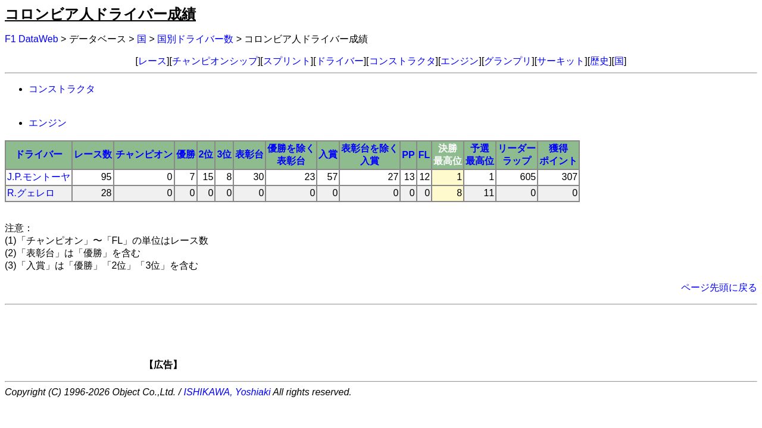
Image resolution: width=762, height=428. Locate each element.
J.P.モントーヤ (38, 177)
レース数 (93, 154)
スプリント (287, 61)
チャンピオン (144, 154)
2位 (206, 154)
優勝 (185, 154)
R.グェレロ (31, 193)
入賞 (328, 154)
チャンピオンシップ (215, 61)
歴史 (599, 61)
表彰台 (249, 154)
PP (408, 155)
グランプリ (508, 61)
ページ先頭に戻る (719, 287)
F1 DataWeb (31, 39)
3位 (224, 154)
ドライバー (340, 61)
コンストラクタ (402, 61)
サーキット (561, 61)
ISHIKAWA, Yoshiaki (227, 392)
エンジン (460, 61)
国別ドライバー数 (195, 39)
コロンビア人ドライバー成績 (100, 14)
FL (424, 155)
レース (152, 61)
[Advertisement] (401, 341)
